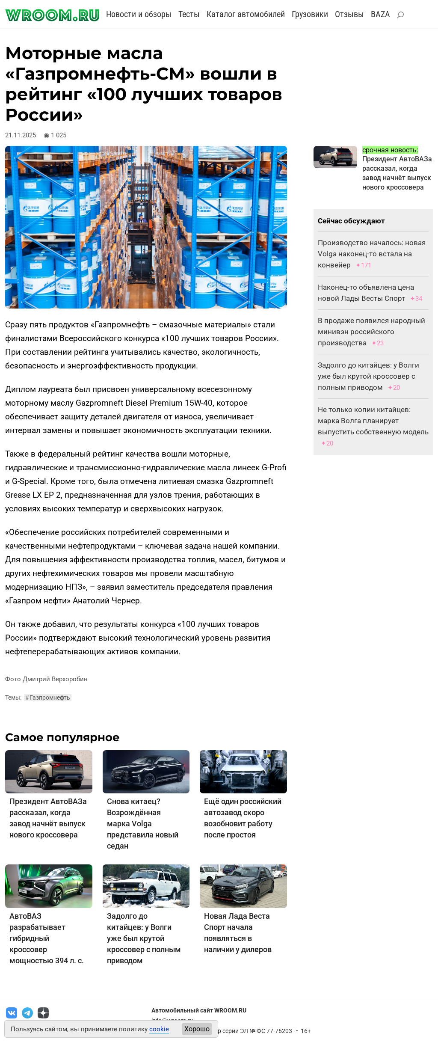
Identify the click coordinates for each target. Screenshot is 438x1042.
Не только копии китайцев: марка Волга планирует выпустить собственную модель (373, 420)
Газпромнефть (47, 697)
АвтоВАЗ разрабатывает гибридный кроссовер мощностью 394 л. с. (46, 938)
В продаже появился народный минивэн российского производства (371, 331)
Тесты (189, 14)
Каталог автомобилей (246, 14)
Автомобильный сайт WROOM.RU (198, 1010)
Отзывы (349, 14)
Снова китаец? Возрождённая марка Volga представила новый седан (142, 823)
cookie (159, 1029)
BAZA (380, 14)
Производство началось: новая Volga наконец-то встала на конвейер (372, 253)
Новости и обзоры (139, 14)
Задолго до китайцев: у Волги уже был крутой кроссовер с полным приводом (144, 938)
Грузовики (310, 14)
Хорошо (197, 1029)
